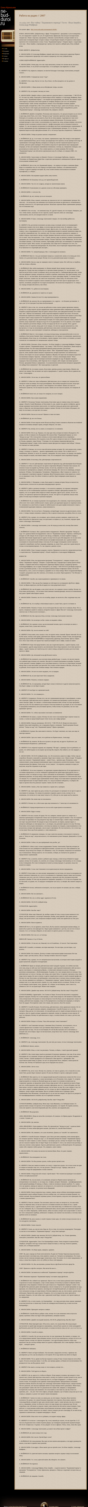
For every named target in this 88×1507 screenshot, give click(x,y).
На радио (6, 51)
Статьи (5, 56)
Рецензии (6, 53)
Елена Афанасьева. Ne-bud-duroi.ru (7, 10)
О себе (5, 48)
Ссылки (5, 61)
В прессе (6, 58)
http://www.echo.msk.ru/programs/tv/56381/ (44, 29)
